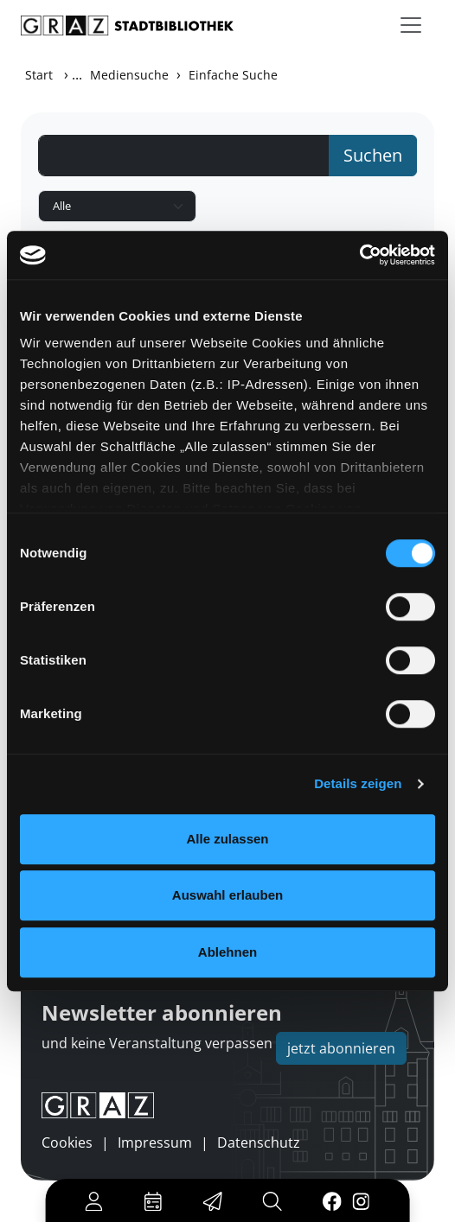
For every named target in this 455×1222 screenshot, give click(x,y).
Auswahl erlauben (227, 895)
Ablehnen (227, 952)
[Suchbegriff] (184, 155)
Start (39, 75)
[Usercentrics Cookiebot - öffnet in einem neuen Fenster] (359, 255)
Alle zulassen (227, 838)
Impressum (155, 1142)
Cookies (67, 1142)
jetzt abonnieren (341, 1048)
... (77, 74)
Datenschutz (258, 1142)
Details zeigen (357, 783)
